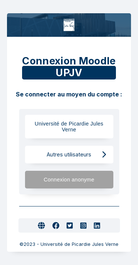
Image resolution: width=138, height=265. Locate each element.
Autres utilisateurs (76, 154)
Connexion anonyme (75, 179)
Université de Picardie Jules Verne (69, 126)
